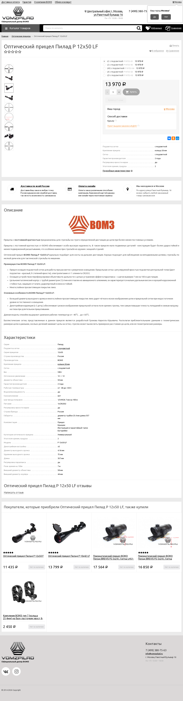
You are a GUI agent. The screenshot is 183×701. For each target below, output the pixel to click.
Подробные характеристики (116, 171)
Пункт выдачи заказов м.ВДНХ (122, 126)
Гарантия (27, 2)
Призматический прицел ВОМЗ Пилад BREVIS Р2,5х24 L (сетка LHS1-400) (113, 559)
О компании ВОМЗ (43, 2)
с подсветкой (64, 348)
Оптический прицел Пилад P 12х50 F (23, 556)
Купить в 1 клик (115, 100)
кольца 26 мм (64, 364)
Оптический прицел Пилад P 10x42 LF (69, 556)
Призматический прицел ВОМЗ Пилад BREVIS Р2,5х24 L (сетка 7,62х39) (155, 559)
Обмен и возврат (63, 2)
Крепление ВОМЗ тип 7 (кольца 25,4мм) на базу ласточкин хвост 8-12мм (23, 618)
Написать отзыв (13, 492)
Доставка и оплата (10, 2)
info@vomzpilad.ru (154, 654)
